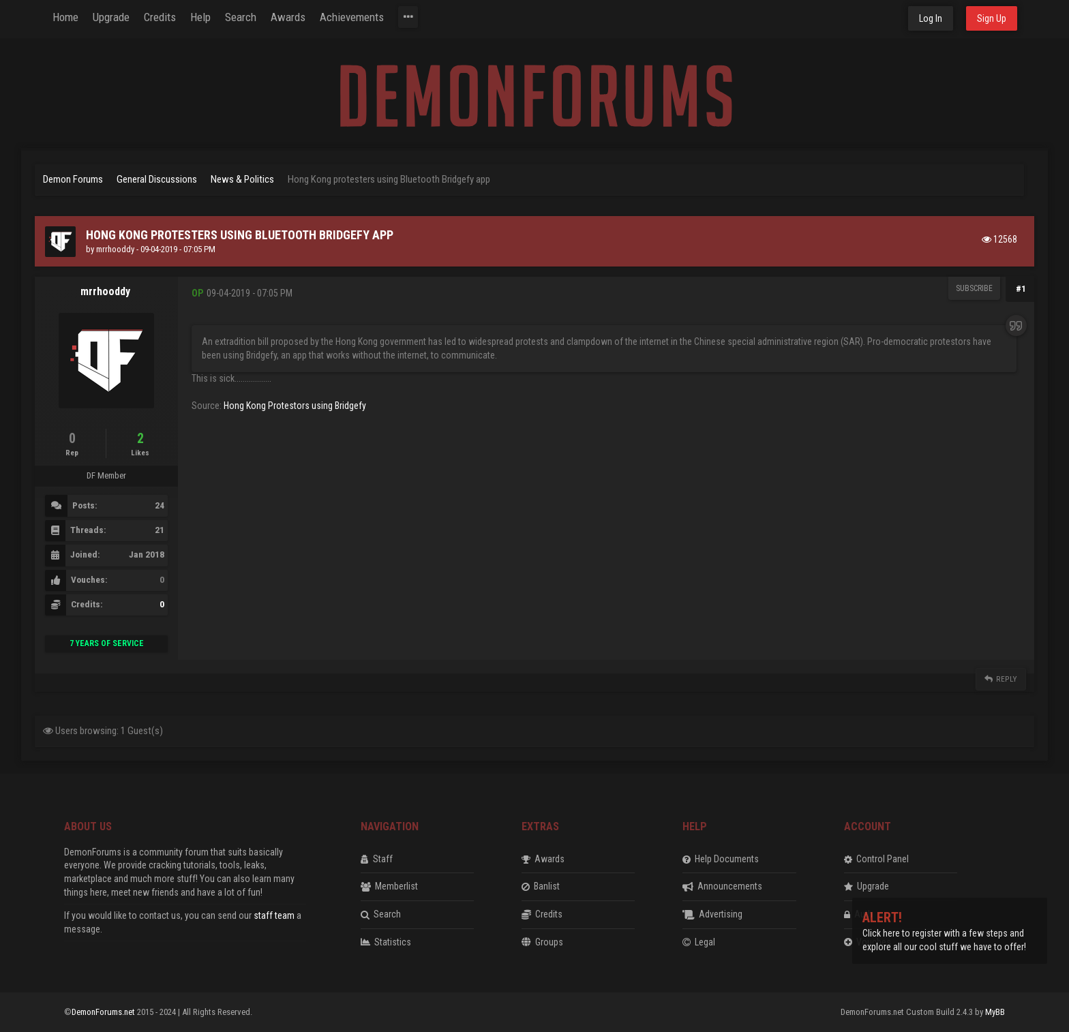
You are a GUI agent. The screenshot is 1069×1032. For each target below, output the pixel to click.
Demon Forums (73, 179)
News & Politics (242, 179)
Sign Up (991, 18)
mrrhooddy (115, 249)
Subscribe (974, 288)
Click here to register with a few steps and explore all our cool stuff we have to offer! (944, 932)
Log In (930, 18)
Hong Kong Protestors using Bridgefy (295, 405)
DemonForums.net (104, 1012)
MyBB (995, 1012)
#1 (1021, 289)
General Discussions (157, 179)
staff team (274, 915)
